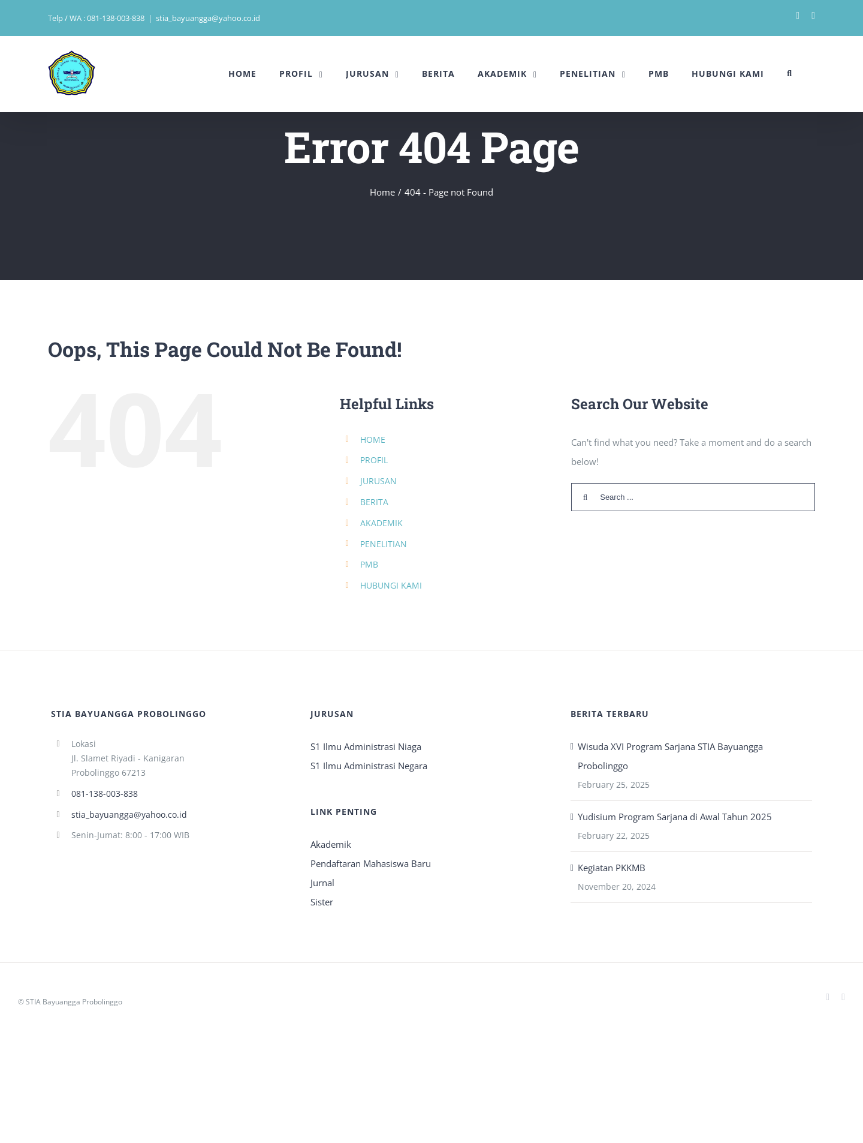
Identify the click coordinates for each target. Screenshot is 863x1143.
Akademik (330, 844)
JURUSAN (378, 481)
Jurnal (322, 883)
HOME (372, 439)
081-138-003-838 (104, 793)
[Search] (789, 74)
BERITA (374, 502)
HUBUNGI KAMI (391, 585)
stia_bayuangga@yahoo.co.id (208, 18)
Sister (321, 902)
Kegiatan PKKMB (611, 868)
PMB (369, 564)
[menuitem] (242, 74)
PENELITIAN (383, 544)
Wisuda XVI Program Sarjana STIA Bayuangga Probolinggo (670, 756)
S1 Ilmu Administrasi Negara (368, 766)
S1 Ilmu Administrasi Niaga (365, 746)
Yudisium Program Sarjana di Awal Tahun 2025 (675, 817)
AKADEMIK (381, 523)
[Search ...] (693, 497)
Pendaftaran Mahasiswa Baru (370, 863)
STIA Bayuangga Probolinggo (74, 1002)
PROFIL (374, 460)
